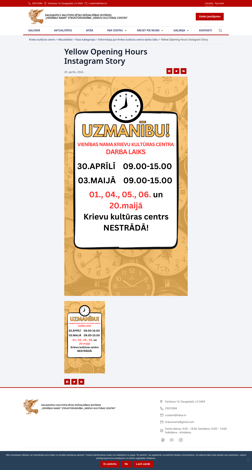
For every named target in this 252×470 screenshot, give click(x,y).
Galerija (179, 30)
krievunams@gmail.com (179, 422)
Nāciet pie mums (148, 30)
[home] (80, 16)
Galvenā (34, 30)
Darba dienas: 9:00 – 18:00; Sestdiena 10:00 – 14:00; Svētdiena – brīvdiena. (196, 430)
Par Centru (115, 30)
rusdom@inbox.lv (98, 3)
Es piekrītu (110, 464)
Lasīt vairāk (143, 464)
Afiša (89, 30)
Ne (126, 464)
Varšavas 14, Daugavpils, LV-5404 (65, 3)
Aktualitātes (63, 30)
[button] (36, 31)
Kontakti (205, 30)
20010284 (37, 3)
